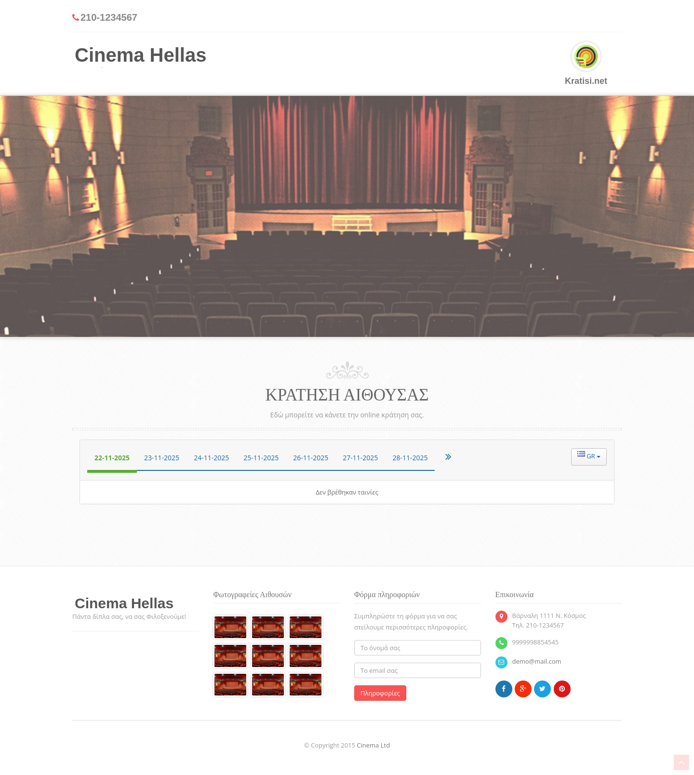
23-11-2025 (161, 457)
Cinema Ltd (373, 745)
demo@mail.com (536, 661)
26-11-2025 (310, 457)
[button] (589, 457)
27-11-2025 (360, 457)
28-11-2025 (409, 457)
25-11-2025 (261, 457)
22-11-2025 (112, 457)
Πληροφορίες (380, 693)
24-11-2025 (211, 457)
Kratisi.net (586, 64)
